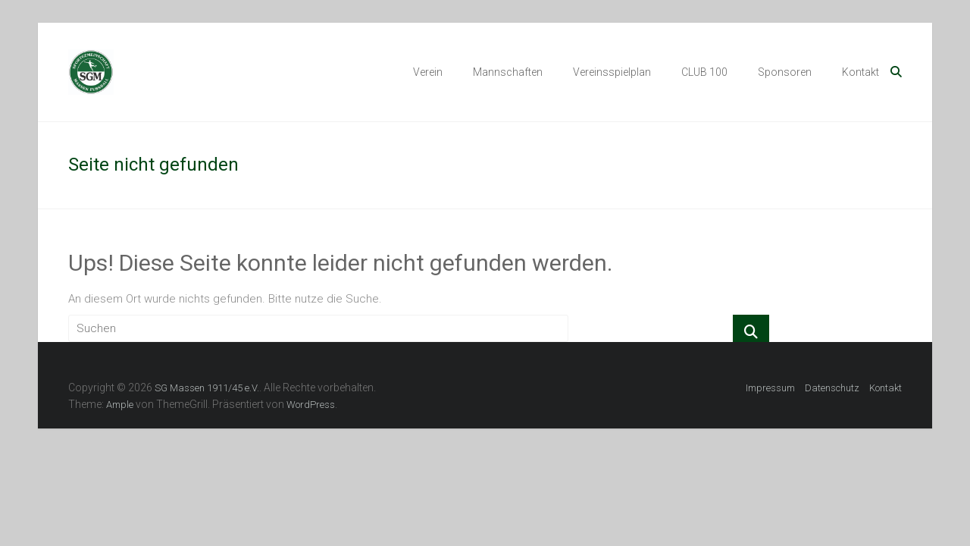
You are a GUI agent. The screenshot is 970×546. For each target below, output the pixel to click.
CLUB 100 (704, 72)
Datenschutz (832, 388)
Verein (428, 72)
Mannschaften (508, 72)
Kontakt (860, 72)
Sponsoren (785, 72)
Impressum (770, 388)
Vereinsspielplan (612, 72)
